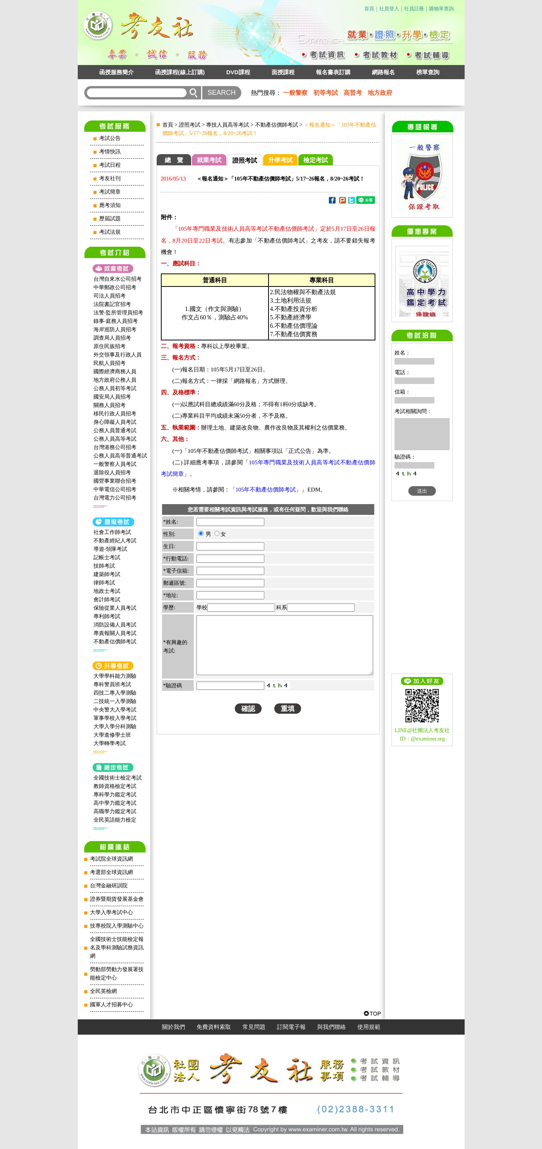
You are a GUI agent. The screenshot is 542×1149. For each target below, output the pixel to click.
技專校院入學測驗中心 (117, 926)
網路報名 (383, 72)
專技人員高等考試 (227, 125)
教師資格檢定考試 (114, 786)
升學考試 (280, 160)
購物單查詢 (441, 8)
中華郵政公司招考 (114, 287)
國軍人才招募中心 (111, 1004)
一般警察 (295, 93)
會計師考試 (106, 599)
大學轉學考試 (109, 743)
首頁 (369, 8)
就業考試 (209, 160)
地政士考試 (106, 591)
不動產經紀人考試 (114, 540)
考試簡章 (110, 192)
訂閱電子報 (291, 1027)
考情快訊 (110, 152)
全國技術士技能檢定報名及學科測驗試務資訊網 (117, 947)
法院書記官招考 (112, 304)
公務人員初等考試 (114, 388)
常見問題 (253, 1027)
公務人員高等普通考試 (120, 455)
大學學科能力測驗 (114, 676)
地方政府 (380, 93)
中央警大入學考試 (114, 709)
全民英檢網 (103, 991)
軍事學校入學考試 (114, 718)
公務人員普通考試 (114, 430)
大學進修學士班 (112, 735)
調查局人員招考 (112, 338)
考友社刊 (110, 178)
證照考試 (189, 125)
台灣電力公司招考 (114, 498)
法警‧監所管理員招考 (118, 312)
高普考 (353, 93)
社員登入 (389, 8)
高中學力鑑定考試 (114, 803)
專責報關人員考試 (114, 633)
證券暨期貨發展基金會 (117, 899)
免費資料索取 (213, 1027)
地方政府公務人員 (114, 380)
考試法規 (110, 232)
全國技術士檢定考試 (117, 778)
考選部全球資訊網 (111, 872)
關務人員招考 (109, 405)
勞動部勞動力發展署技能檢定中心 (117, 974)
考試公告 (110, 138)
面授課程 (283, 72)
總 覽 (174, 160)
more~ (100, 506)
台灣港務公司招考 (114, 447)
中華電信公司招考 (114, 489)
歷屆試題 (110, 218)
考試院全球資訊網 (111, 859)
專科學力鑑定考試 (114, 794)
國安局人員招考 (112, 397)
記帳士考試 (106, 557)
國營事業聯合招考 (114, 481)
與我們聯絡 (331, 1027)
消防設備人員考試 (114, 625)
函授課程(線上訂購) (180, 72)
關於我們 (173, 1027)
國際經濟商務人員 (114, 371)
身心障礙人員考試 (114, 422)
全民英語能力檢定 (114, 820)
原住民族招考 (109, 346)
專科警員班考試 (112, 684)
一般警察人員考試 (114, 464)
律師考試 (104, 582)
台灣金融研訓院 (109, 886)
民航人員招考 (109, 363)
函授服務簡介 (116, 72)
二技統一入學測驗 (114, 701)
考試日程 (110, 165)
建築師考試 (106, 574)
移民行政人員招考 (114, 413)
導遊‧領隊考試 (110, 549)
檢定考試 (315, 160)
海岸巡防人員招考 (114, 329)
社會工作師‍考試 (112, 532)
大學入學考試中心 (111, 912)
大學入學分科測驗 (114, 726)
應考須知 (110, 205)
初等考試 (325, 93)
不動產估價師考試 (114, 641)
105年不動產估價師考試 (266, 489)
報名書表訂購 (333, 72)
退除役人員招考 (112, 472)
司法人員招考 (109, 296)
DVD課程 (238, 72)
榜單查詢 (427, 72)
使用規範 (368, 1027)
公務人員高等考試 (114, 439)
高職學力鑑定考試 (114, 811)
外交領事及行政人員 (117, 355)
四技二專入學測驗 (114, 693)
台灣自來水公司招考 (117, 279)
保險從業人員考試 (114, 608)
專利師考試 (106, 616)
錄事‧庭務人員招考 (115, 321)
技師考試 (104, 566)
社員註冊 (414, 8)
